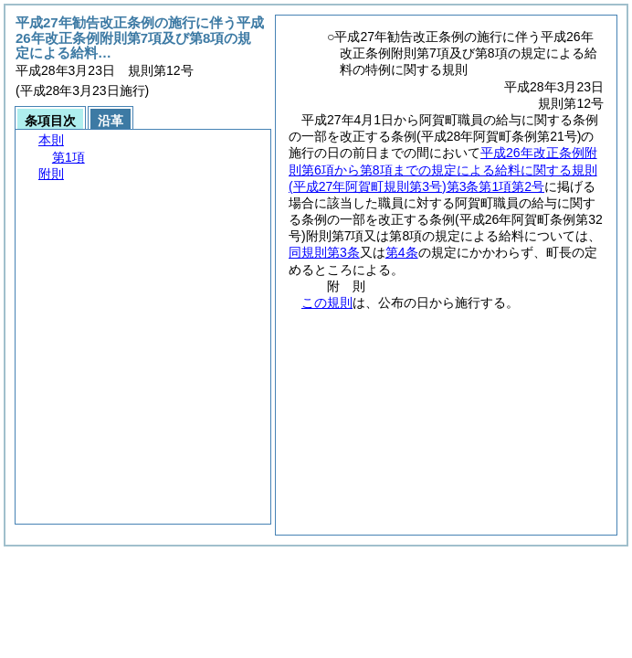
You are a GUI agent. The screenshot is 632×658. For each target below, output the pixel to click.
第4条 (401, 252)
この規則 (327, 302)
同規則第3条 (324, 252)
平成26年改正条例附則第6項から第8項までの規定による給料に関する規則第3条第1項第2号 (443, 169)
